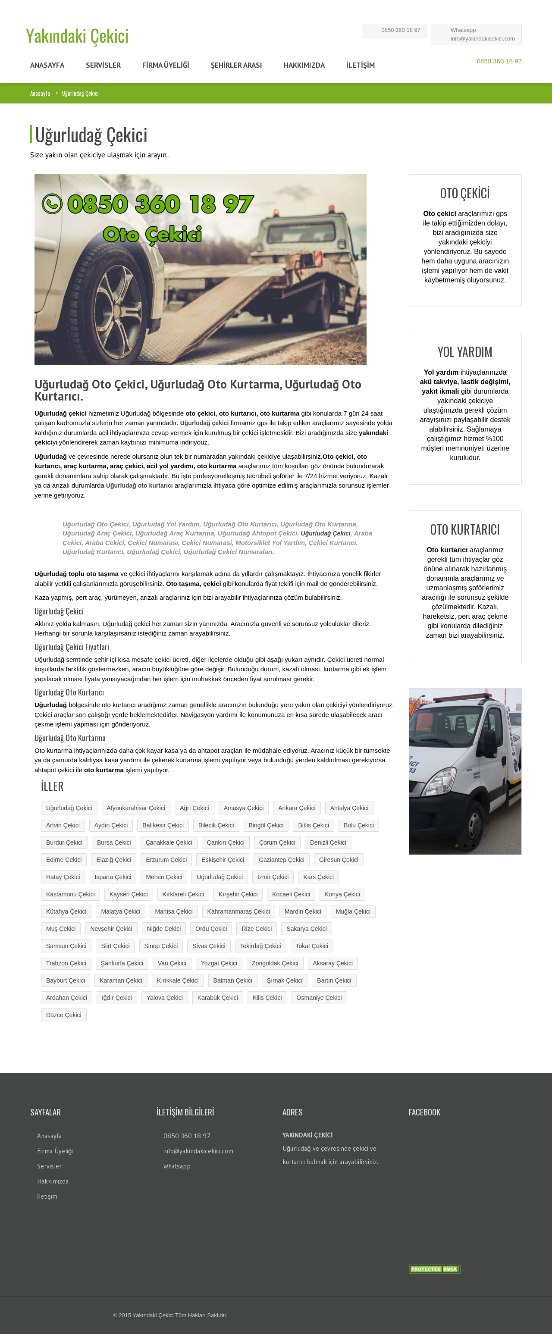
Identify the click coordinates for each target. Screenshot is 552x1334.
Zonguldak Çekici (275, 963)
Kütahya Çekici (66, 911)
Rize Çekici (257, 928)
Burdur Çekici (64, 842)
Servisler (49, 1166)
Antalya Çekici (349, 808)
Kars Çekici (318, 877)
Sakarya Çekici (306, 928)
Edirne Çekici (64, 859)
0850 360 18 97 (401, 30)
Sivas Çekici (208, 946)
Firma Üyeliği (55, 1151)
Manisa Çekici (173, 911)
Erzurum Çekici (166, 859)
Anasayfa (40, 93)
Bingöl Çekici (266, 825)
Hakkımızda (53, 1181)
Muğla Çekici (353, 911)
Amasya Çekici (244, 808)
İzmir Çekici (273, 877)
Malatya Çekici (120, 911)
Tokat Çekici (312, 946)
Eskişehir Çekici (222, 859)
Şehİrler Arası (236, 65)
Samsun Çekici (66, 946)
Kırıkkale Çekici (177, 980)
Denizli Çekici (328, 842)
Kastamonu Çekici (70, 894)
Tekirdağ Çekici (260, 946)
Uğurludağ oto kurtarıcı (139, 485)
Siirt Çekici (115, 946)
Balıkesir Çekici (163, 825)
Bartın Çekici (334, 980)
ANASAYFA (47, 65)
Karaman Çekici (121, 980)
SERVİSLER (103, 65)
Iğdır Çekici (117, 997)
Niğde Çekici (164, 928)
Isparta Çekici (113, 877)
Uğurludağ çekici (204, 423)
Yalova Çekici (165, 997)
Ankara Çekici (296, 808)
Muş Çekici (60, 928)
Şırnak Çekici (284, 980)
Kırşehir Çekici (238, 894)
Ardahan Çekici (66, 997)
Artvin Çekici (63, 825)
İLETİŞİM (360, 65)
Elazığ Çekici (113, 859)
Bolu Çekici (359, 825)
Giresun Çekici (338, 859)
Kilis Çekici (267, 997)
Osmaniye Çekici (319, 997)
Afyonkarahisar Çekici (136, 808)
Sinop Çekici (161, 946)
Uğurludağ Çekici (326, 533)
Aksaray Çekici (333, 963)
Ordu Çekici (211, 928)
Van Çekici (172, 963)
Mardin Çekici (303, 911)
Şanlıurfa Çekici (122, 963)
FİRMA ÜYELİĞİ (165, 65)
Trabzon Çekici (66, 963)
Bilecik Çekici (216, 825)
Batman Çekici (232, 980)
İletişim (47, 1196)
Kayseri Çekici (129, 894)
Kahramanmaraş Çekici (238, 911)
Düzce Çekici (64, 1014)
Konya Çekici (342, 894)
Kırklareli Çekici (183, 894)
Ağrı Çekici (194, 808)
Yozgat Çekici (219, 963)
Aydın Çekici (111, 825)
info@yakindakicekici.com (483, 38)
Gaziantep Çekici (281, 859)
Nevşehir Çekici (111, 928)
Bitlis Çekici (313, 825)
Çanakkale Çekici (169, 842)
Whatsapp (463, 30)
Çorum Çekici (277, 842)
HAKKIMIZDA (304, 65)
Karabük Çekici (218, 997)
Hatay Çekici (63, 877)
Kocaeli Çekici (291, 894)
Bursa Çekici (114, 842)
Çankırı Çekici (226, 842)
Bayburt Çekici (65, 980)
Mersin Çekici (164, 877)
